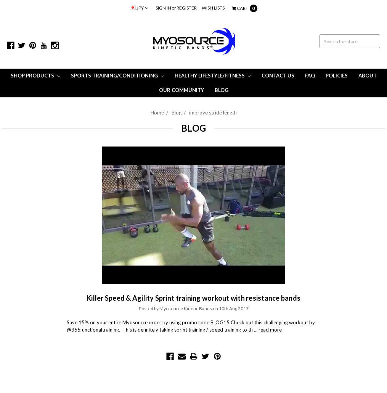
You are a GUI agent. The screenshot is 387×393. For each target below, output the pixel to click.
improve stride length (213, 113)
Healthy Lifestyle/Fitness (213, 75)
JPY (139, 8)
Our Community (181, 90)
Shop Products (35, 75)
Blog (221, 90)
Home (157, 113)
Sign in (163, 8)
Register (187, 8)
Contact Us (278, 75)
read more (270, 330)
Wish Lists (213, 8)
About (367, 75)
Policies (337, 75)
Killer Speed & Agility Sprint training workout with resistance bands (193, 298)
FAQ (310, 75)
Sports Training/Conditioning (117, 75)
